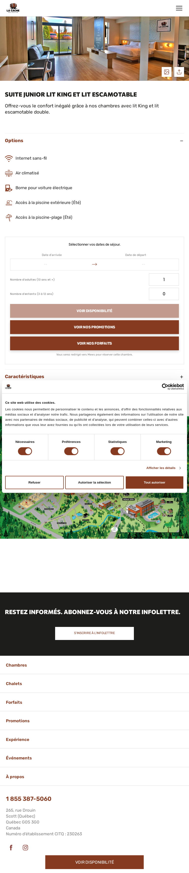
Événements (19, 757)
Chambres (16, 665)
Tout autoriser (154, 482)
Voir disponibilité (94, 862)
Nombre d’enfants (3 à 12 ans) (31, 294)
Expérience (17, 739)
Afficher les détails (161, 468)
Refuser (34, 482)
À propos (15, 776)
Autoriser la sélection (94, 482)
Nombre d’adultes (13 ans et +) (32, 280)
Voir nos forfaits (94, 343)
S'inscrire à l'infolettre (94, 633)
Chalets (14, 683)
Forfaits (14, 702)
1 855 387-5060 (28, 798)
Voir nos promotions (94, 327)
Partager (179, 72)
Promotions (18, 720)
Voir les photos (167, 72)
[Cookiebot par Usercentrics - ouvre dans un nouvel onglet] (162, 387)
